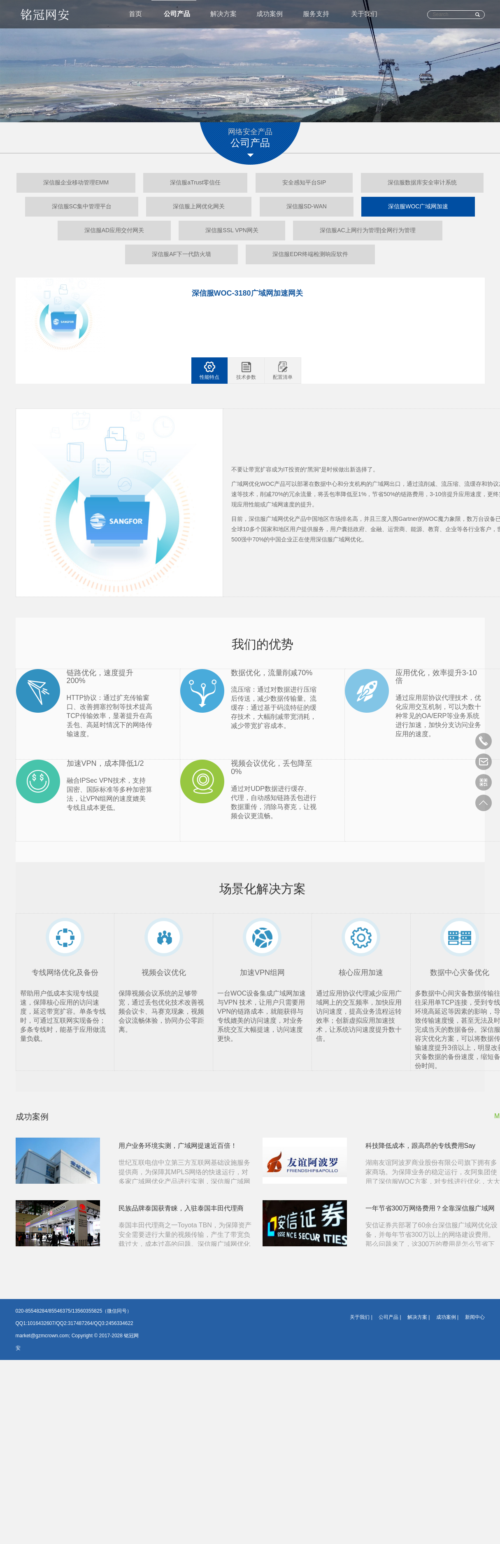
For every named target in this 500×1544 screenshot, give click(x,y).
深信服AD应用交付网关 (114, 230)
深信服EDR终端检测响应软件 (310, 254)
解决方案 (223, 14)
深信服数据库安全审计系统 (422, 183)
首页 (135, 14)
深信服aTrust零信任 (195, 183)
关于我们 (364, 14)
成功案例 (270, 14)
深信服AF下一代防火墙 (181, 254)
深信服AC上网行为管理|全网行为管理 (368, 230)
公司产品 (177, 14)
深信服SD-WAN (306, 206)
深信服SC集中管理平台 (82, 206)
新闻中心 (475, 1317)
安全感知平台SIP (304, 183)
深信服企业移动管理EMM (76, 183)
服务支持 (316, 14)
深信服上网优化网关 (199, 206)
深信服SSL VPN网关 (231, 230)
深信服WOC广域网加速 (418, 206)
